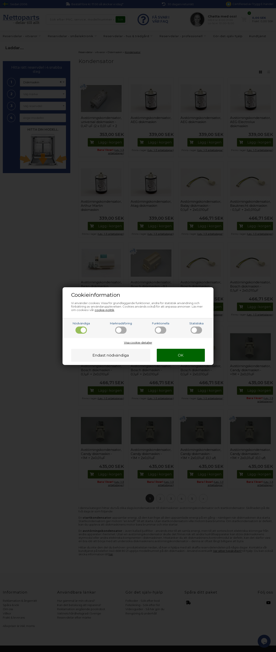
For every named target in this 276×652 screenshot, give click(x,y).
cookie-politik (104, 310)
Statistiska (196, 328)
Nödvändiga (81, 328)
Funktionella (160, 328)
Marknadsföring (121, 328)
